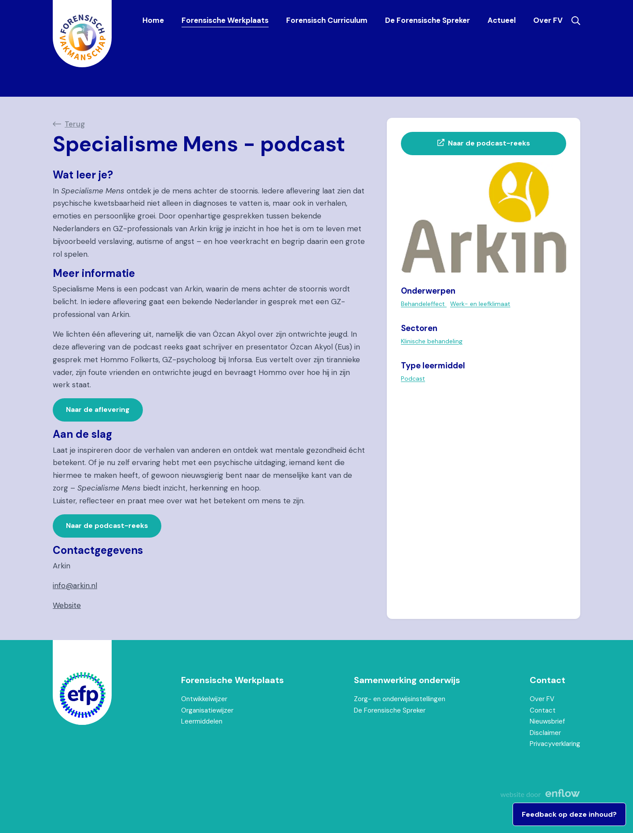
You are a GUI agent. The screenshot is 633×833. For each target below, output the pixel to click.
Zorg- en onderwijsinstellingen (399, 699)
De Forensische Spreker (427, 20)
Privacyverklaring (555, 743)
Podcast (413, 378)
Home (153, 20)
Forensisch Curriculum (326, 20)
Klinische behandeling (431, 341)
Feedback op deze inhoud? (569, 814)
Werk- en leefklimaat (480, 304)
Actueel (501, 20)
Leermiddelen (201, 721)
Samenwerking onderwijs (407, 680)
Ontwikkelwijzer (204, 699)
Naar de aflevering (98, 409)
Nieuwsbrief (547, 721)
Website (67, 605)
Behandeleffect (424, 304)
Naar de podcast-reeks (107, 525)
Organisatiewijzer (207, 710)
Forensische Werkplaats (225, 20)
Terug (75, 124)
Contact (547, 680)
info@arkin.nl (75, 585)
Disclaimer (545, 732)
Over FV (548, 20)
